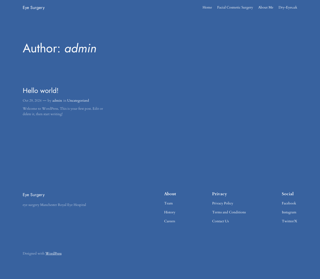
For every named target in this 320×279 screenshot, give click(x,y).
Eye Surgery (34, 7)
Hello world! (41, 90)
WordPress (53, 253)
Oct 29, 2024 (32, 100)
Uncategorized (78, 100)
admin (57, 100)
